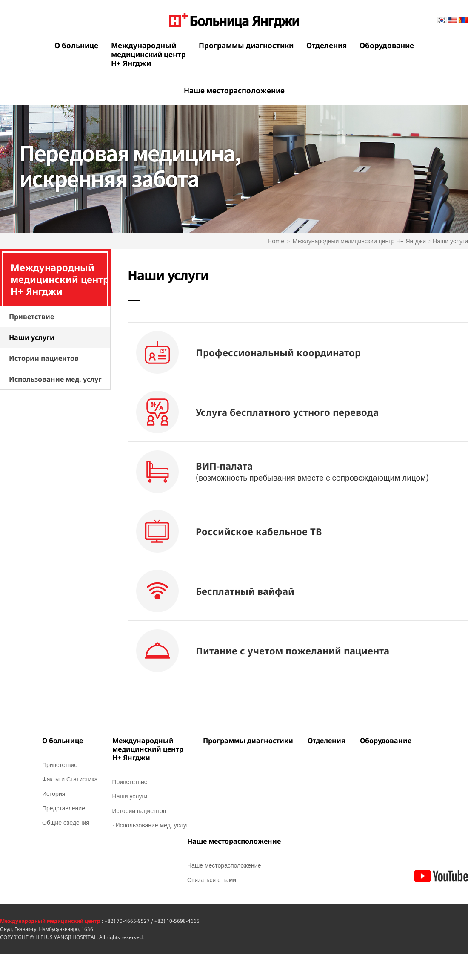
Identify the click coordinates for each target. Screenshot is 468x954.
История (53, 794)
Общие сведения (65, 823)
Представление (63, 808)
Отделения (326, 45)
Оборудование (387, 45)
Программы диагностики (246, 45)
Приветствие (31, 316)
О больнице (76, 45)
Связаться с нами (211, 880)
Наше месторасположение (234, 90)
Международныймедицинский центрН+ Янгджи (148, 54)
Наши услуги (31, 337)
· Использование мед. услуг (150, 825)
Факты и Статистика (70, 779)
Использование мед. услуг (55, 379)
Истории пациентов (44, 358)
